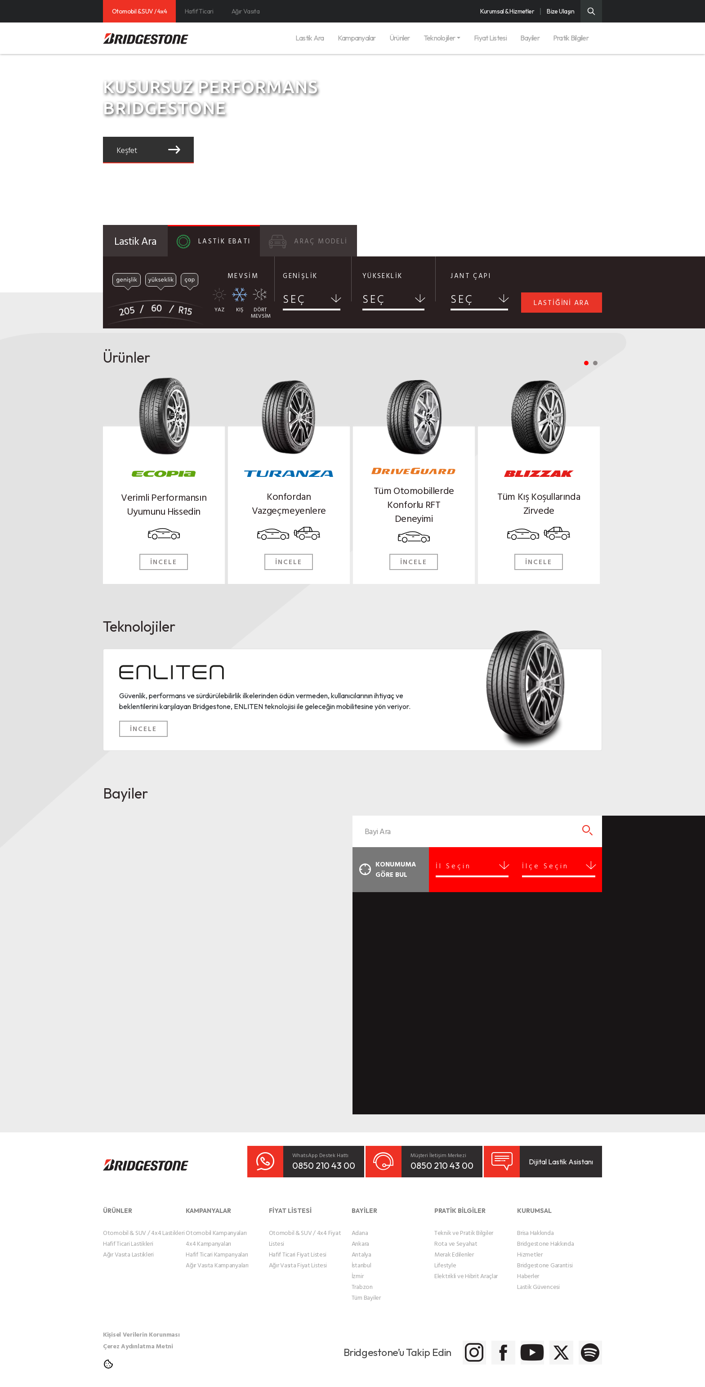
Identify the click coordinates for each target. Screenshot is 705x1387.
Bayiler (530, 37)
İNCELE (163, 562)
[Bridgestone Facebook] (450, 1346)
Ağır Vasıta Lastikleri (128, 1247)
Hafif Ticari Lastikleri (128, 1237)
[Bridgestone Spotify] (585, 1346)
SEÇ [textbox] (294, 298)
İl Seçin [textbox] (463, 865)
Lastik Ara (309, 37)
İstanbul (361, 1258)
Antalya (361, 1247)
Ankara (360, 1237)
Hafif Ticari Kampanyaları (217, 1247)
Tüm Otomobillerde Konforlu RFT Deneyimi (414, 503)
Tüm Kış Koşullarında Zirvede (538, 502)
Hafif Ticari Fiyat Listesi (297, 1247)
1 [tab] (586, 363)
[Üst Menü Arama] (591, 11)
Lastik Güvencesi (538, 1280)
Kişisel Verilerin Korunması (141, 1328)
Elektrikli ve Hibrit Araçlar (466, 1269)
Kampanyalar (357, 37)
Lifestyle (445, 1258)
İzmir (358, 1269)
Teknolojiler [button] (439, 37)
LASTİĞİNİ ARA (561, 302)
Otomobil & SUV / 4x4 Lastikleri (143, 1226)
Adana (360, 1226)
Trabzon (362, 1280)
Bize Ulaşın (560, 11)
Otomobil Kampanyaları (216, 1226)
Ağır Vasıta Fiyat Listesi (298, 1258)
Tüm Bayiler (366, 1291)
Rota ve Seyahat (455, 1237)
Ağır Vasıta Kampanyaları (217, 1258)
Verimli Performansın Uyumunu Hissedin (163, 503)
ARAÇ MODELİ (308, 241)
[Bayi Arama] (587, 831)
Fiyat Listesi (490, 37)
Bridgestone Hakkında (545, 1237)
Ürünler (399, 37)
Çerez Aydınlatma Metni (138, 1339)
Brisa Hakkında (535, 1226)
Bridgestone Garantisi (544, 1258)
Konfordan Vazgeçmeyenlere (289, 502)
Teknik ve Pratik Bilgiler (463, 1226)
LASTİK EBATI (213, 241)
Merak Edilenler (454, 1247)
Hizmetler (529, 1247)
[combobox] (311, 301)
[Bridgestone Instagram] (405, 1346)
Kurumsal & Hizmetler (507, 11)
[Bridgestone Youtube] (495, 1346)
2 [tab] (595, 363)
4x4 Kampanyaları (208, 1237)
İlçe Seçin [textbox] (550, 865)
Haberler (528, 1269)
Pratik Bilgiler (571, 37)
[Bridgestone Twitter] (540, 1346)
